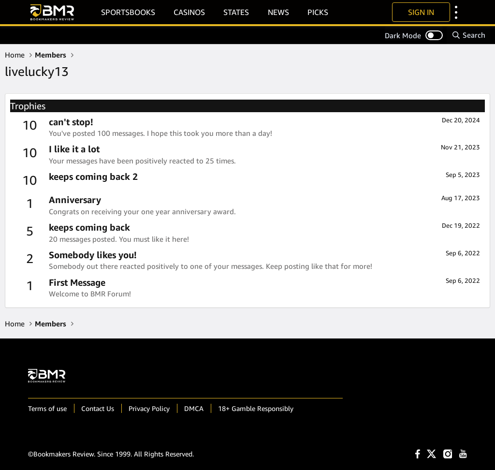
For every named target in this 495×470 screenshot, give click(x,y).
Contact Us (97, 408)
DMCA (194, 408)
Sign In (421, 12)
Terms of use (47, 408)
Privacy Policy (149, 408)
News (278, 12)
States (236, 12)
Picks (317, 12)
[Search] (468, 35)
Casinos (189, 12)
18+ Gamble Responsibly (255, 408)
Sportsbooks (128, 12)
